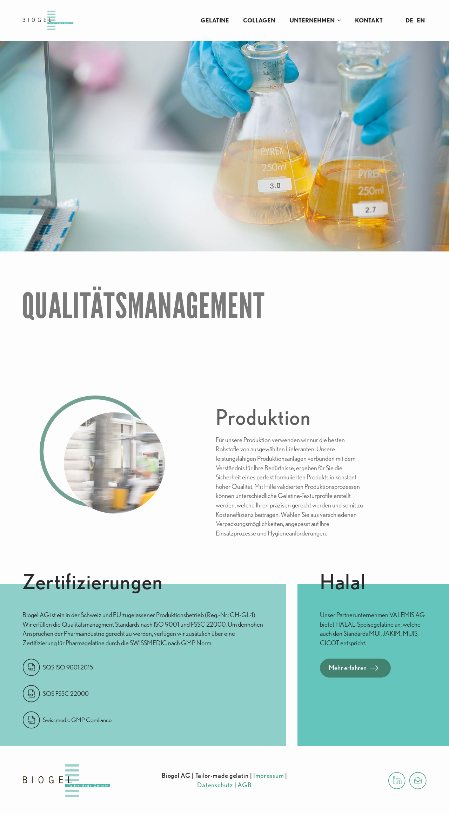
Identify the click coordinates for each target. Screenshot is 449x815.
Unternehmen (312, 20)
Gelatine (215, 20)
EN (421, 20)
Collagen (259, 20)
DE (409, 20)
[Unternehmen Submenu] (341, 21)
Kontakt (369, 20)
